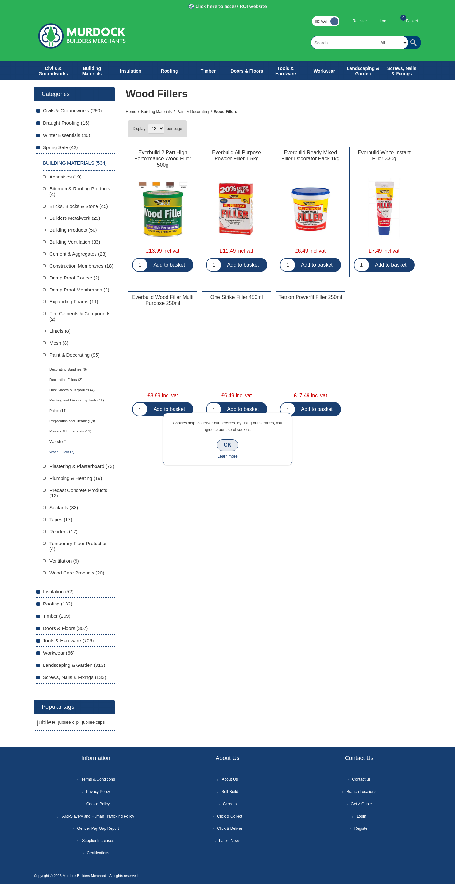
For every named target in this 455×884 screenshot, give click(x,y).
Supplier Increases (98, 840)
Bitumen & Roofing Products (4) (79, 191)
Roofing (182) (57, 603)
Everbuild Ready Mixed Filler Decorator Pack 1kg (310, 155)
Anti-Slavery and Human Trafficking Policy (98, 816)
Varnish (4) (57, 441)
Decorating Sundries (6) (68, 369)
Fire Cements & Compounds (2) (79, 316)
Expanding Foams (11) (73, 301)
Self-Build (229, 791)
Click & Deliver (229, 828)
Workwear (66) (59, 652)
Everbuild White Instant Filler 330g (384, 155)
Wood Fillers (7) (61, 452)
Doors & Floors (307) (65, 628)
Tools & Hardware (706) (68, 640)
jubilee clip (68, 722)
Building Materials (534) (75, 163)
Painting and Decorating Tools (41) (76, 400)
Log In (385, 21)
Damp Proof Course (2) (74, 277)
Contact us (361, 779)
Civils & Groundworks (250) (72, 110)
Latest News (229, 840)
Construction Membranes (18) (81, 266)
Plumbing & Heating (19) (75, 478)
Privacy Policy (98, 791)
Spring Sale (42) (60, 147)
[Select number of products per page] (156, 129)
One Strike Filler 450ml (236, 297)
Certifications (98, 853)
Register (359, 21)
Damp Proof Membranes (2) (79, 289)
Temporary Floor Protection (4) (78, 546)
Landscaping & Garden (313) (74, 665)
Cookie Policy (98, 804)
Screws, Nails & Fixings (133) (74, 677)
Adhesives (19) (65, 176)
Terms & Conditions (98, 779)
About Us (230, 779)
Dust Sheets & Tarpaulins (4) (72, 390)
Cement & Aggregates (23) (78, 254)
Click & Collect (229, 816)
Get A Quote (361, 804)
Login (361, 816)
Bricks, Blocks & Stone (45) (78, 206)
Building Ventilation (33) (74, 242)
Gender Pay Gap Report (98, 828)
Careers (230, 804)
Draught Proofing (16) (66, 123)
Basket (412, 21)
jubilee (46, 722)
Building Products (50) (73, 230)
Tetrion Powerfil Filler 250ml (310, 297)
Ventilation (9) (64, 561)
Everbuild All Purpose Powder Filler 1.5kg (236, 155)
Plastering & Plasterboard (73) (81, 466)
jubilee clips (93, 722)
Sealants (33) (63, 507)
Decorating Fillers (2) (65, 379)
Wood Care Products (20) (76, 572)
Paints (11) (57, 410)
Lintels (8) (60, 331)
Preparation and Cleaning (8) (72, 421)
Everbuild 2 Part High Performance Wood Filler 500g (162, 159)
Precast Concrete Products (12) (78, 492)
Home (131, 111)
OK (227, 445)
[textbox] (359, 42)
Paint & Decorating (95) (74, 355)
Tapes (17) (60, 519)
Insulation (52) (58, 591)
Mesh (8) (58, 343)
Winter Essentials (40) (66, 135)
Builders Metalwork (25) (74, 218)
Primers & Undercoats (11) (70, 431)
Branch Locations (362, 791)
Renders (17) (63, 531)
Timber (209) (56, 616)
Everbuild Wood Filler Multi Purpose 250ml (162, 300)
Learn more (227, 456)
